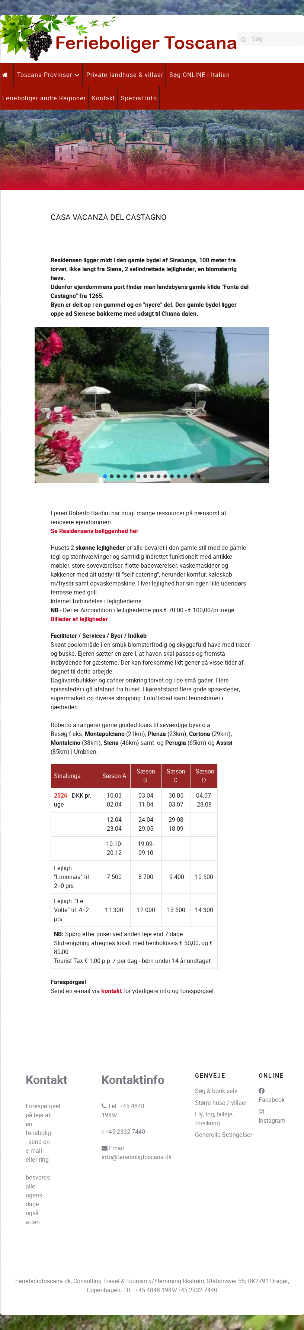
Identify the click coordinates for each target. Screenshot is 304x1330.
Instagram (272, 1120)
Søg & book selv (216, 1091)
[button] (11, 405)
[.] (6, 74)
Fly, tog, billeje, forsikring (214, 1119)
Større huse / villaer (221, 1103)
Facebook (272, 1100)
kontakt (111, 991)
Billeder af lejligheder (79, 619)
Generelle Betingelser (223, 1134)
